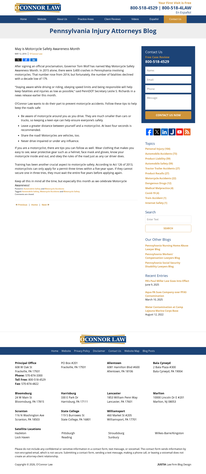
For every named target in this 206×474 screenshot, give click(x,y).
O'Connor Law (44, 464)
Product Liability (157, 158)
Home (23, 19)
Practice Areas (86, 19)
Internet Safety (156, 203)
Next (45, 204)
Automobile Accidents (161, 153)
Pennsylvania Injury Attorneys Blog (38, 7)
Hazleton (20, 433)
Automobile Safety (32, 188)
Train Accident (155, 198)
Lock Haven (22, 437)
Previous (21, 204)
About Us (62, 19)
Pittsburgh (68, 433)
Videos (135, 19)
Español (154, 19)
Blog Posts (149, 351)
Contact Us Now (168, 115)
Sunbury (113, 437)
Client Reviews (112, 19)
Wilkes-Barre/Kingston (169, 433)
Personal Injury (157, 148)
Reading (67, 437)
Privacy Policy (82, 351)
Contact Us (175, 19)
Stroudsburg (116, 433)
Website (41, 19)
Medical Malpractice (159, 188)
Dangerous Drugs (158, 183)
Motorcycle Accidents (54, 188)
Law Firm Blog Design (174, 464)
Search (168, 228)
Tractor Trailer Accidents (162, 168)
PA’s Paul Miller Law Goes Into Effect (167, 281)
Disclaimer (99, 351)
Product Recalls (157, 173)
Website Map (131, 351)
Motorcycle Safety (72, 191)
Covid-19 (152, 193)
